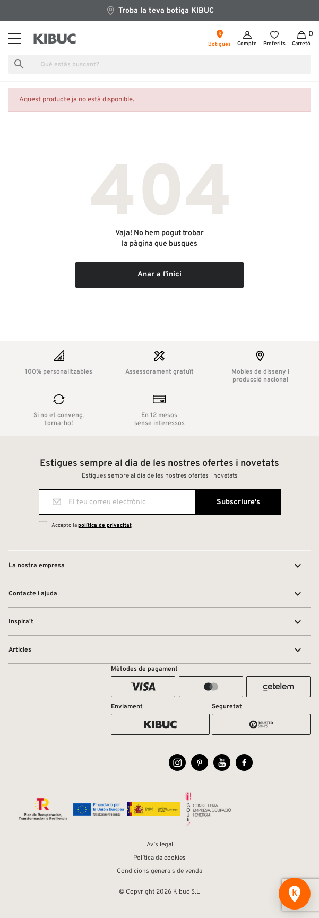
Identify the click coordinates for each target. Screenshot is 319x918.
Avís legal (159, 845)
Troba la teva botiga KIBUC (160, 10)
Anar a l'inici (159, 274)
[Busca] (159, 64)
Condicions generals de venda (159, 871)
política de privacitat (105, 525)
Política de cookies (159, 858)
